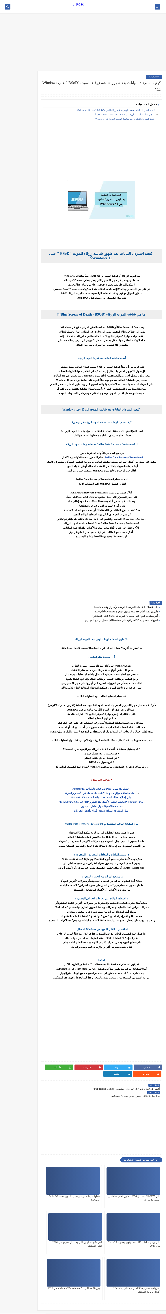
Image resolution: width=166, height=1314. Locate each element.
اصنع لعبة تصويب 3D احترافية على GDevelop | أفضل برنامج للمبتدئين (121, 620)
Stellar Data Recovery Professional (129, 457)
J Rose (78, 4)
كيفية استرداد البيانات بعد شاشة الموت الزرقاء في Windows (125, 119)
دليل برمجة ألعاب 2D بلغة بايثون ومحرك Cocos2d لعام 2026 (126, 611)
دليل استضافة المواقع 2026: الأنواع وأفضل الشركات (106, 810)
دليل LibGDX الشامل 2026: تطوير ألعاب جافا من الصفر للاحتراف (145, 1186)
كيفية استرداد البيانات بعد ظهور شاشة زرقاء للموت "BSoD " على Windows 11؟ (116, 110)
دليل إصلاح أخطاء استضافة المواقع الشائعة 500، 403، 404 (106, 797)
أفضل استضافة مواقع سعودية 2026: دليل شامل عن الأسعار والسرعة (106, 793)
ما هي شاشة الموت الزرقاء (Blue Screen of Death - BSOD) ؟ (125, 114)
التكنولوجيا (154, 76)
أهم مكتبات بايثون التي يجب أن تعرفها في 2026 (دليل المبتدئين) (125, 616)
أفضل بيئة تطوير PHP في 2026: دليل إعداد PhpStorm (106, 788)
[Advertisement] (83, 42)
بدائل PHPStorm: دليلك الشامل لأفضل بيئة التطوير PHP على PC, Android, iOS (106, 802)
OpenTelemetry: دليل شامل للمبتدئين (106, 806)
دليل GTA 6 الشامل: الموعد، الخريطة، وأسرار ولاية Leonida (126, 607)
